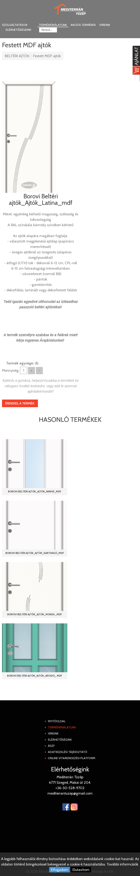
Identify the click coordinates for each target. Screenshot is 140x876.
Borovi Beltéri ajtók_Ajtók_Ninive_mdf (34, 491)
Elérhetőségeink (18, 29)
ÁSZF (51, 746)
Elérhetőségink (60, 739)
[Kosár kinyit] (135, 60)
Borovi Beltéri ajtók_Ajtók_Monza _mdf (34, 614)
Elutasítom (80, 869)
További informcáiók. (123, 864)
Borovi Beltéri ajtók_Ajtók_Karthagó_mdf (34, 553)
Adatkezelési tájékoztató (67, 752)
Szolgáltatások (14, 25)
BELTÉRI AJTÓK (17, 56)
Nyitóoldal (56, 721)
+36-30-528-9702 (70, 788)
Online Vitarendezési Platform (71, 758)
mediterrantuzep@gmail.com (70, 793)
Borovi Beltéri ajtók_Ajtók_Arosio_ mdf (34, 675)
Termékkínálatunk (53, 25)
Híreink (104, 25)
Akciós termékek (83, 25)
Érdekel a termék (19, 403)
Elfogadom (59, 869)
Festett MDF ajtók (47, 56)
